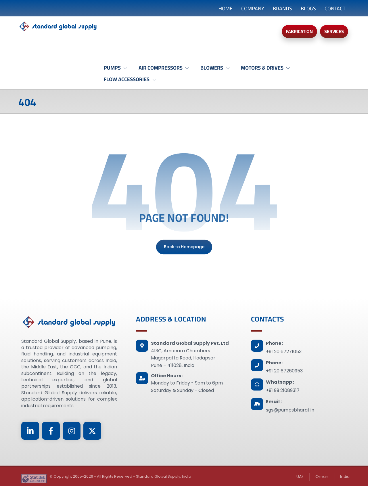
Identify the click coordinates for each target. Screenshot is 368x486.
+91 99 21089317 (283, 390)
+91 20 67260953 (284, 371)
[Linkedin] (30, 431)
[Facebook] (51, 431)
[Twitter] (92, 431)
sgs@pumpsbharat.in (290, 410)
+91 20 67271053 (284, 351)
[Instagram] (71, 431)
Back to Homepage (184, 247)
